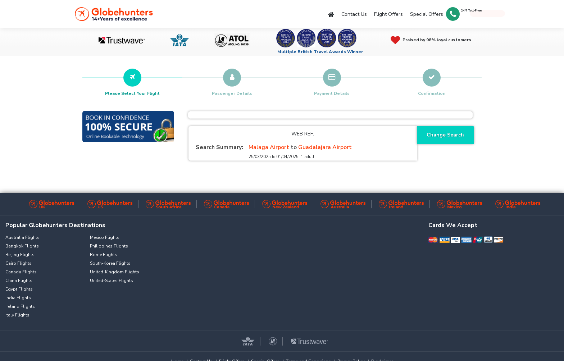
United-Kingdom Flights (114, 272)
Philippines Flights (109, 246)
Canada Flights (21, 272)
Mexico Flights (104, 237)
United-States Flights (111, 280)
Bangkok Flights (22, 246)
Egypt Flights (19, 289)
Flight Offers (388, 14)
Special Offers (426, 14)
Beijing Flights (20, 255)
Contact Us (354, 14)
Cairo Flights (18, 263)
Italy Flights (17, 315)
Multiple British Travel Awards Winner (320, 52)
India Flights (18, 298)
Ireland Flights (20, 306)
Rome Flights (103, 255)
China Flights (18, 280)
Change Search (445, 134)
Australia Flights (22, 237)
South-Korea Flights (110, 263)
